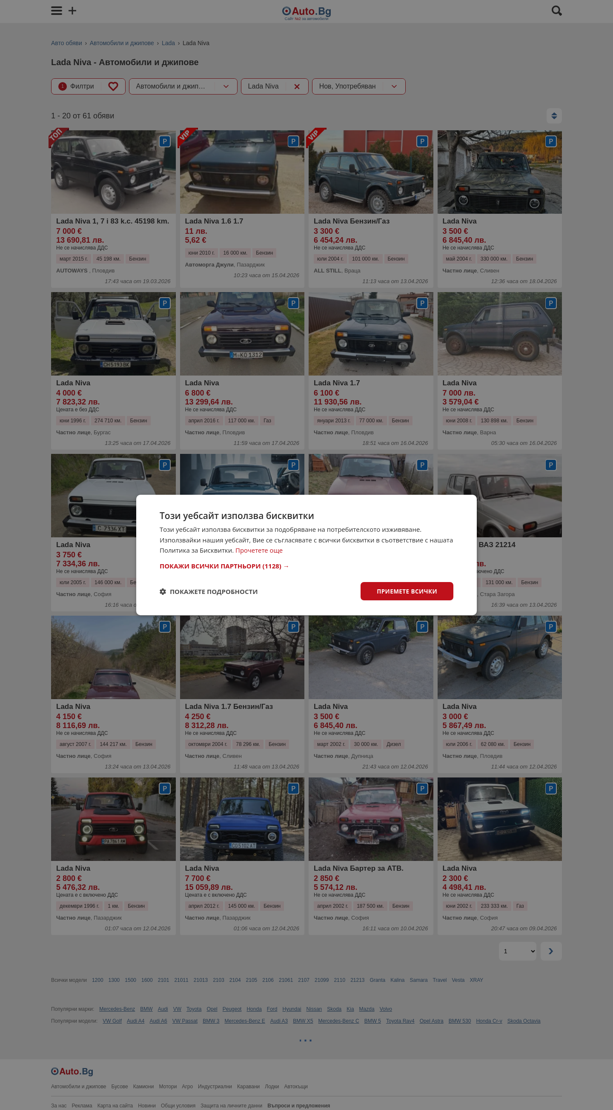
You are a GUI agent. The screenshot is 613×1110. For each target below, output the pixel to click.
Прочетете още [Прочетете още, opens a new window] (259, 550)
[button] (306, 565)
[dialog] (306, 555)
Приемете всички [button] (406, 591)
